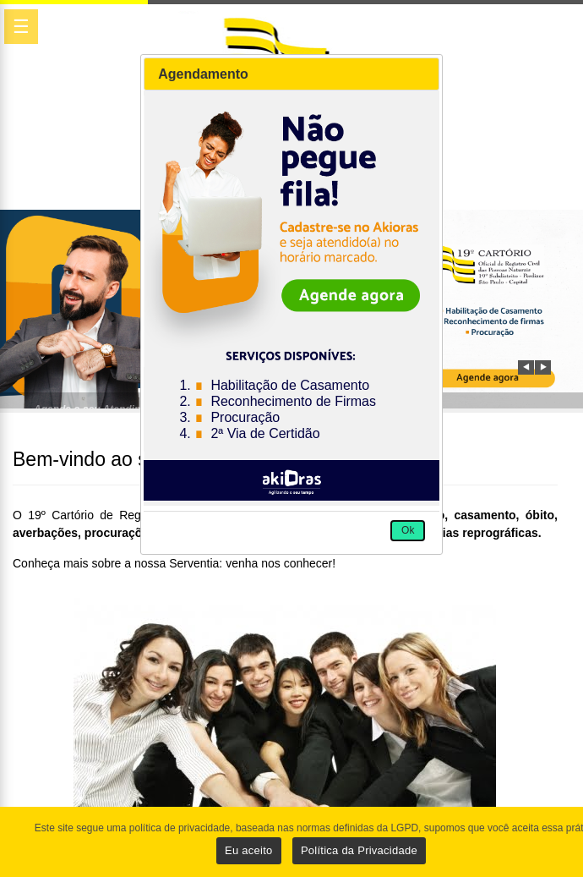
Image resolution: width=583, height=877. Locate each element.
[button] (407, 531)
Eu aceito (248, 850)
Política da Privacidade (359, 850)
